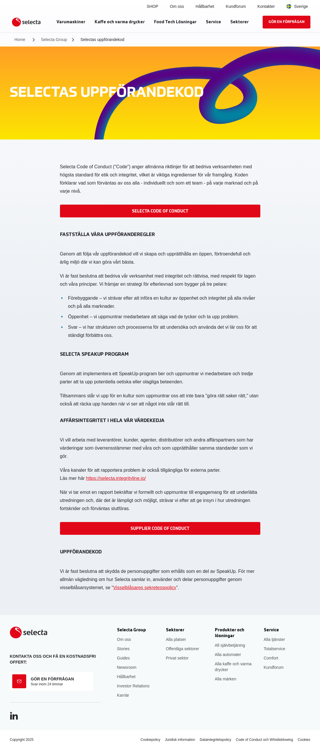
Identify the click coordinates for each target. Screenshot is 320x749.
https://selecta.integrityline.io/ (116, 478)
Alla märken (225, 679)
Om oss (124, 639)
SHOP (152, 6)
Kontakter (266, 6)
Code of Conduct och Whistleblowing (264, 740)
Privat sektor (177, 658)
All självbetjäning (230, 645)
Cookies (304, 740)
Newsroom (127, 667)
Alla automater (228, 654)
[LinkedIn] (14, 716)
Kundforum (236, 6)
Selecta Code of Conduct (160, 211)
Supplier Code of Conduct (160, 529)
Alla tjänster (274, 639)
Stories (123, 648)
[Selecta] (26, 22)
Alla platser (176, 639)
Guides (123, 658)
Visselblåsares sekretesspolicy (144, 587)
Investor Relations (133, 686)
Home (20, 39)
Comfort (271, 658)
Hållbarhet (205, 6)
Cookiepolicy (150, 740)
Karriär (123, 695)
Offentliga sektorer (182, 648)
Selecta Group (54, 39)
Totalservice (274, 648)
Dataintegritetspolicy (215, 740)
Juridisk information (180, 740)
